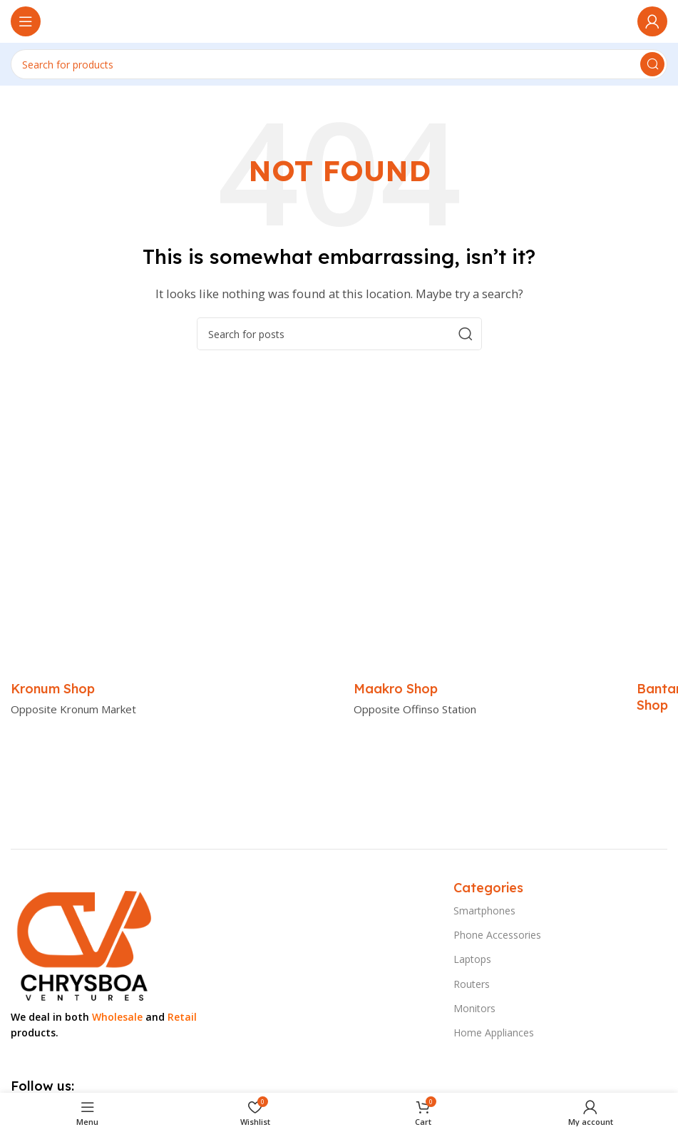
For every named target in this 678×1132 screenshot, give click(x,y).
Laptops (472, 959)
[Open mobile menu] (26, 21)
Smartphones (484, 910)
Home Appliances (493, 1032)
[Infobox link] (53, 688)
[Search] (339, 64)
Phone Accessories (497, 935)
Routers (471, 984)
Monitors (474, 1008)
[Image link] (82, 942)
